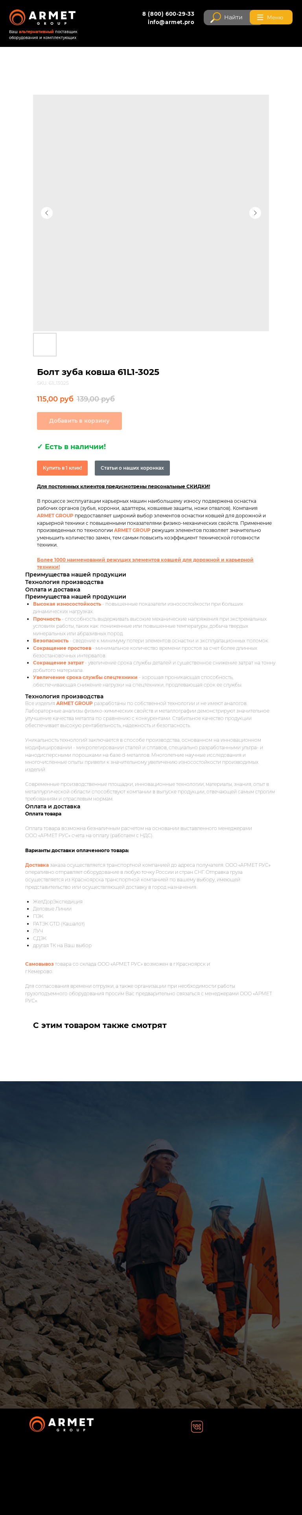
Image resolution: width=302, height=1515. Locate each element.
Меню (275, 17)
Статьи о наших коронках (132, 468)
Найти (233, 17)
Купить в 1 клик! (62, 468)
